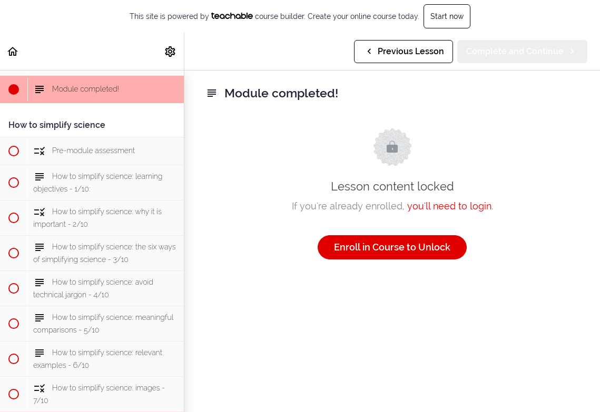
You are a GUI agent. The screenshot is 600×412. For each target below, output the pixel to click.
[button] (13, 51)
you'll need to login (449, 206)
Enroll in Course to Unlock (392, 247)
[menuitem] (171, 51)
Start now (447, 16)
